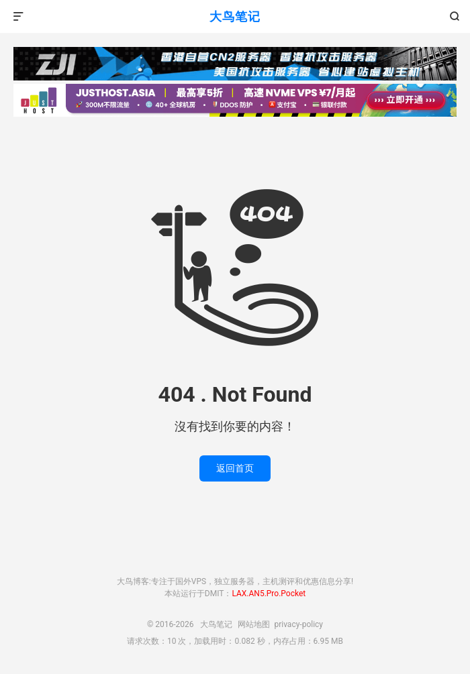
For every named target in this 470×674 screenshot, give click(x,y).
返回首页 (235, 468)
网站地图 (254, 624)
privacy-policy (298, 624)
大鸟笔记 (235, 16)
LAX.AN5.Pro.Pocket (269, 593)
